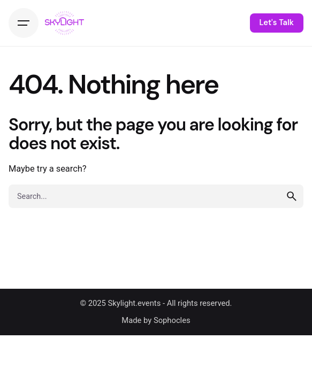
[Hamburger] (24, 23)
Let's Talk (277, 22)
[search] (291, 196)
